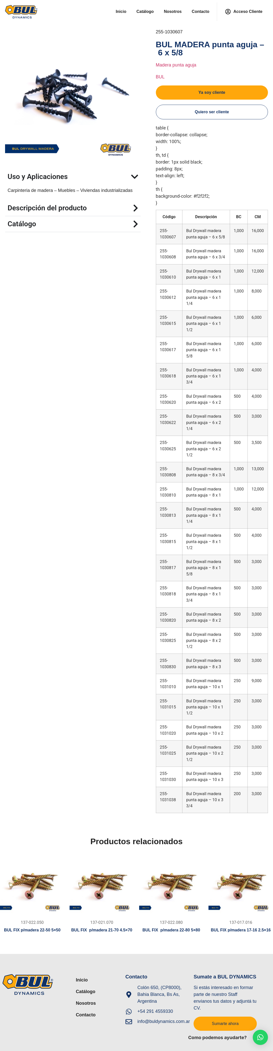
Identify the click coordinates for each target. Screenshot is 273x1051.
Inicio (121, 11)
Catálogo (145, 11)
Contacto (200, 11)
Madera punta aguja (176, 65)
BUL (160, 76)
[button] (260, 1037)
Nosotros (173, 11)
